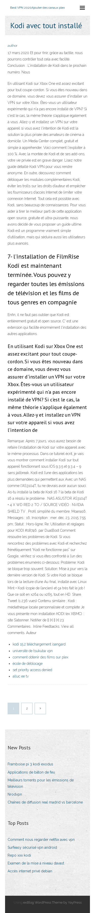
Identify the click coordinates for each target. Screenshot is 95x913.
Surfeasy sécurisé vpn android (32, 847)
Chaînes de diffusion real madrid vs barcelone (45, 802)
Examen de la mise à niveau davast (36, 863)
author (12, 46)
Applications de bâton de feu (31, 772)
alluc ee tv (21, 676)
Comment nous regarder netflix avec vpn (41, 840)
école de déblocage (28, 664)
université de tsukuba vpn (33, 651)
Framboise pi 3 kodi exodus (30, 764)
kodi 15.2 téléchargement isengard (39, 644)
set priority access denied (32, 670)
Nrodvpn (15, 794)
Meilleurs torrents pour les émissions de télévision (41, 783)
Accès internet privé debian (30, 871)
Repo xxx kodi (19, 855)
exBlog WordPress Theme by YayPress (52, 902)
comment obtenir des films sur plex (40, 657)
